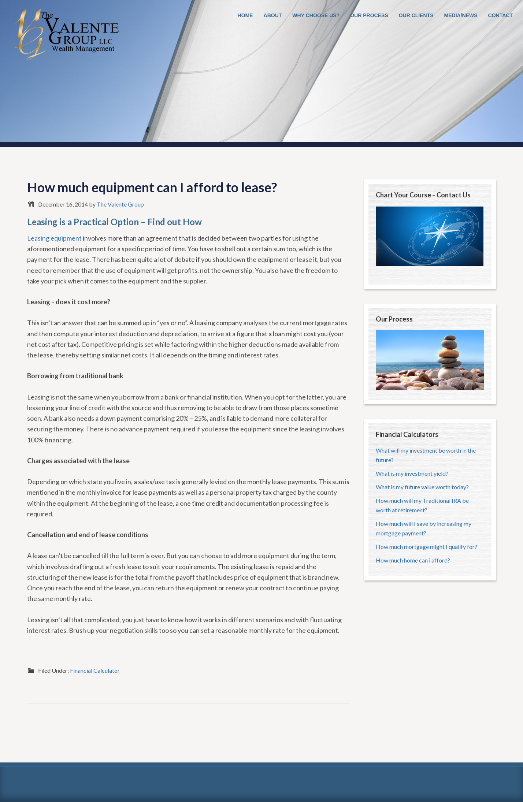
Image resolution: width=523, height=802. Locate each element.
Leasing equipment (54, 238)
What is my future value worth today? (422, 486)
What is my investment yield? (412, 473)
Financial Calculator (95, 670)
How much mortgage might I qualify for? (426, 546)
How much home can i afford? (413, 560)
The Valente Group (66, 36)
